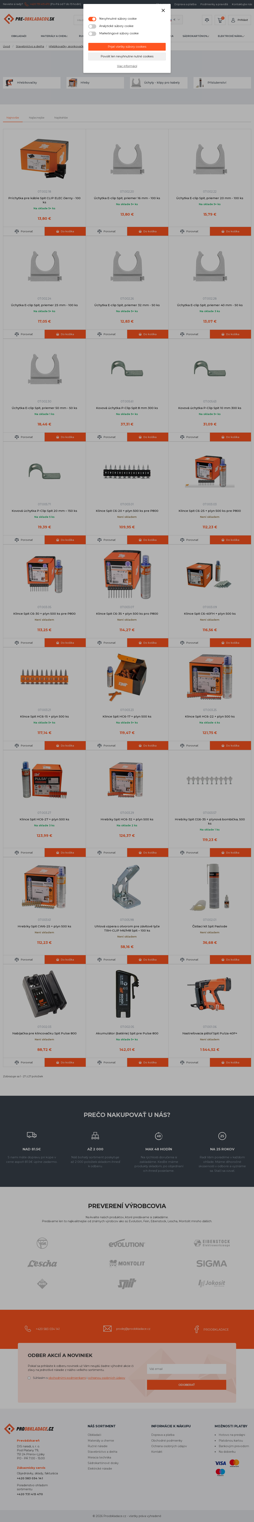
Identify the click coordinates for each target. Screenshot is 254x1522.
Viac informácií (127, 66)
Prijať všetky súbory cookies (127, 46)
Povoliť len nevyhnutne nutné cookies (127, 56)
